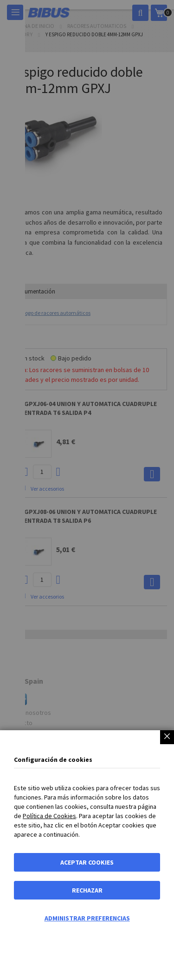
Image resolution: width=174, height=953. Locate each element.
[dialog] (87, 476)
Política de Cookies (49, 816)
